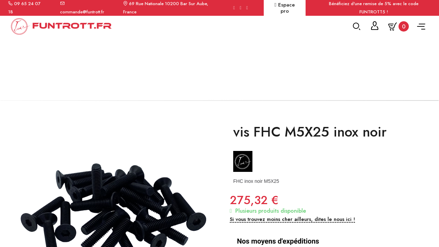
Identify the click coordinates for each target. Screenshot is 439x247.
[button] (292, 224)
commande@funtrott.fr (82, 12)
